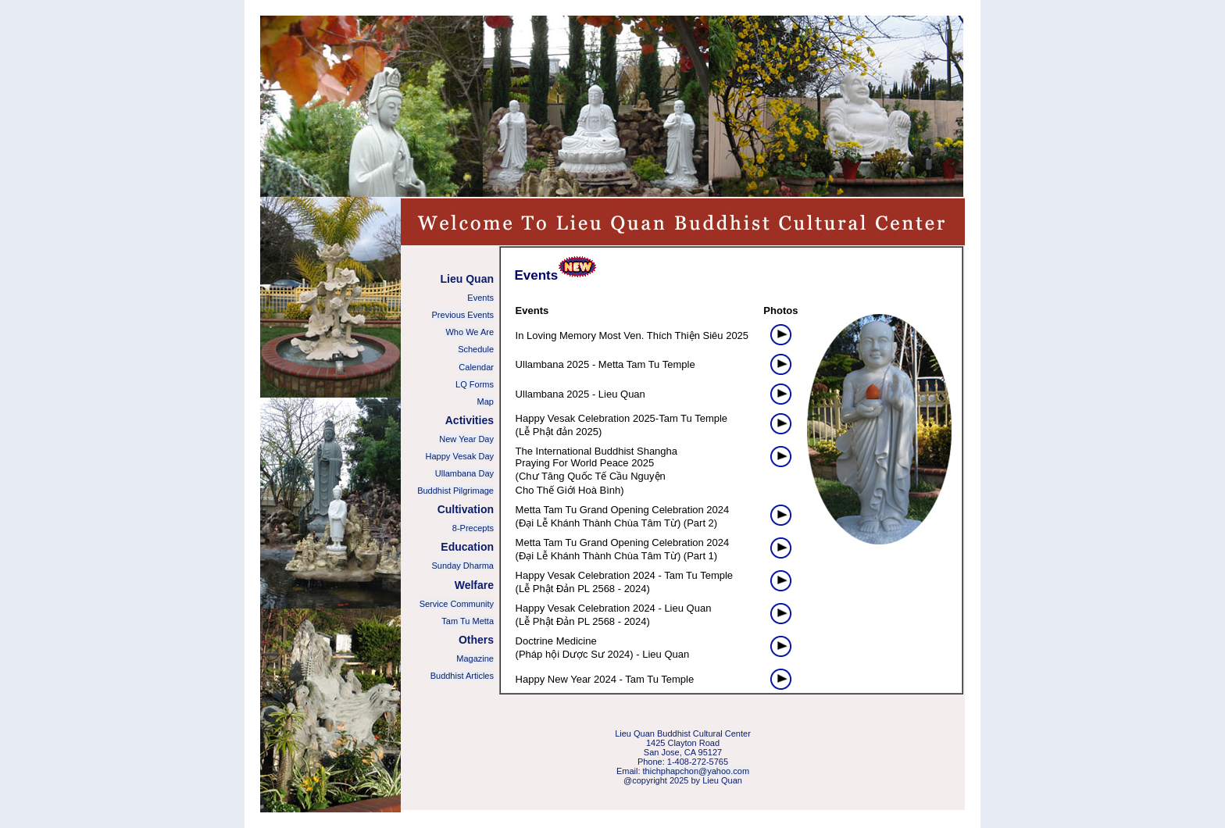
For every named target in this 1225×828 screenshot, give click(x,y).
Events (480, 297)
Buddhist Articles (462, 675)
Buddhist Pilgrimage (455, 490)
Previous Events (463, 314)
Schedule (476, 349)
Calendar (476, 367)
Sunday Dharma (463, 565)
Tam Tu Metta (467, 621)
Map (485, 401)
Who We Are (469, 332)
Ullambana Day (464, 473)
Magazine (475, 658)
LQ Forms (474, 384)
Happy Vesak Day (460, 456)
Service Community (457, 604)
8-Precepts (473, 528)
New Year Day (466, 439)
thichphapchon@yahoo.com (696, 771)
